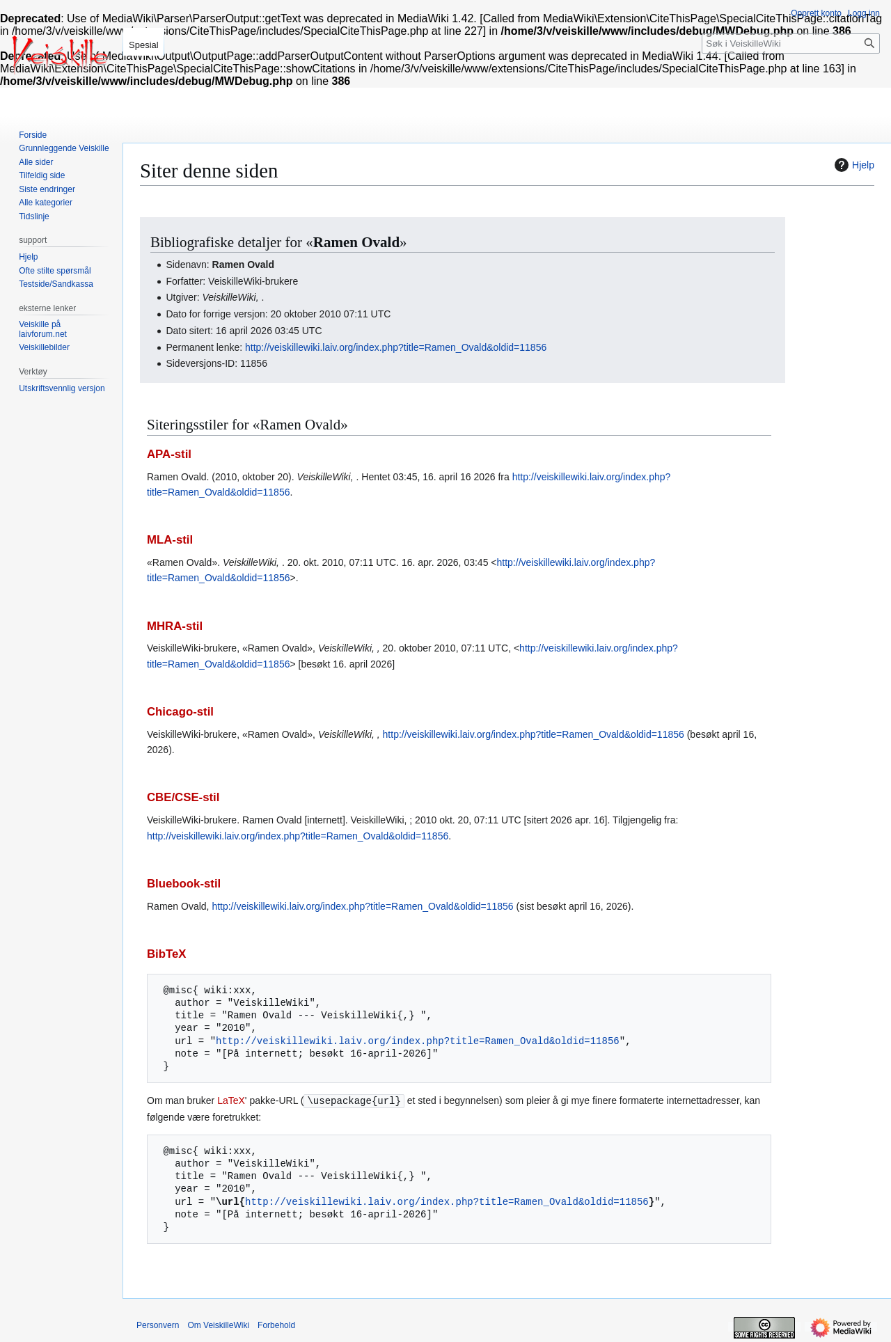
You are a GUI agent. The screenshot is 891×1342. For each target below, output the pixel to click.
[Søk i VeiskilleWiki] (791, 43)
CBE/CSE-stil (183, 797)
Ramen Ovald (356, 242)
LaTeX (231, 1100)
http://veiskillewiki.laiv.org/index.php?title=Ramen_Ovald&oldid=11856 (395, 347)
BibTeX (167, 954)
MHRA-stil (175, 626)
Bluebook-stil (184, 883)
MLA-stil (170, 539)
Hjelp (852, 165)
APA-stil (169, 454)
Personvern (157, 1324)
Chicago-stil (180, 711)
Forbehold (276, 1324)
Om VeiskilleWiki (218, 1324)
